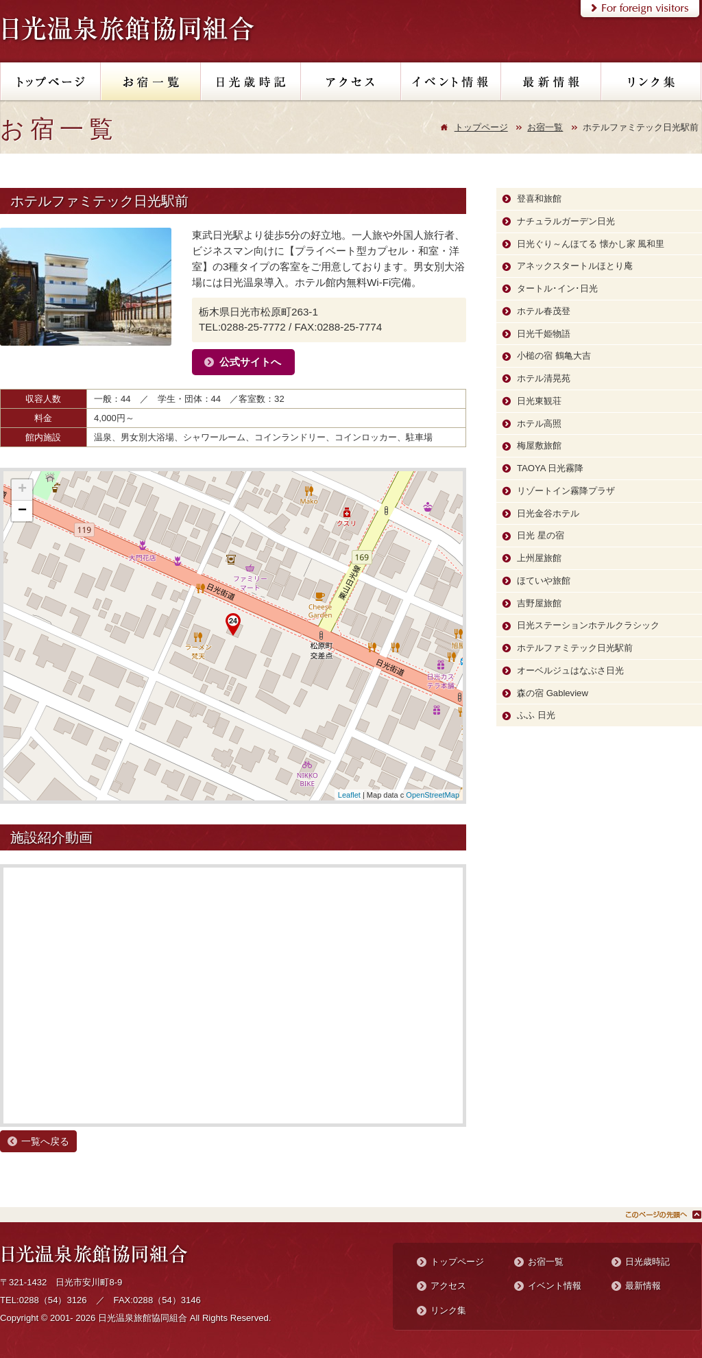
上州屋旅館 (539, 558)
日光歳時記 (647, 1261)
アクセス (448, 1285)
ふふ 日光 (536, 715)
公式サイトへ (250, 362)
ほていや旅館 (543, 580)
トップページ (481, 127)
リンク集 (448, 1310)
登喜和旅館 (539, 198)
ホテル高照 (539, 423)
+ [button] (22, 489)
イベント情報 (554, 1285)
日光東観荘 (539, 401)
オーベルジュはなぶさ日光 (570, 670)
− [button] (22, 511)
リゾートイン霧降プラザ (566, 491)
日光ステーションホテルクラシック (588, 625)
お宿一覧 (545, 127)
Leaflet (349, 795)
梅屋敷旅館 (539, 445)
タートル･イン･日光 (557, 288)
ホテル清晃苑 (543, 378)
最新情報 (643, 1285)
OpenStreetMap (432, 795)
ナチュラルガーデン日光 (566, 221)
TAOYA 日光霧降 (550, 468)
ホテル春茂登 (543, 311)
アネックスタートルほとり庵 (575, 266)
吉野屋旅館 (539, 603)
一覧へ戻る (45, 1141)
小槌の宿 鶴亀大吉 (554, 355)
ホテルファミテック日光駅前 (575, 648)
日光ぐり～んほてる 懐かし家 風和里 (590, 244)
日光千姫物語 (543, 334)
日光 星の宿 (540, 535)
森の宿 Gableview (552, 693)
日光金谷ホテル (548, 513)
